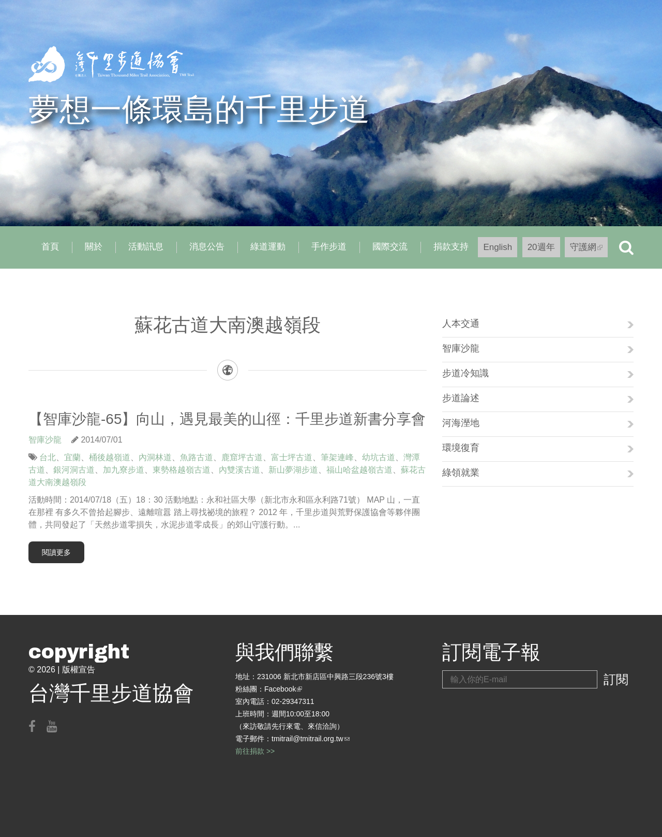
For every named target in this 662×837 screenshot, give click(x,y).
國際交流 (390, 247)
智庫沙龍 (45, 439)
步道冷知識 (465, 373)
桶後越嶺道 (109, 457)
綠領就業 (460, 472)
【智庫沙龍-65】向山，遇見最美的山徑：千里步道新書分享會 (227, 419)
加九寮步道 (123, 469)
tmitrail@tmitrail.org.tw (311, 739)
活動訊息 (145, 247)
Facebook (283, 689)
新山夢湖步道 (293, 469)
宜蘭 (72, 457)
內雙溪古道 (239, 469)
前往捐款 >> (255, 751)
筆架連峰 (337, 457)
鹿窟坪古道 (242, 457)
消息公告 (206, 247)
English (497, 247)
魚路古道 (196, 457)
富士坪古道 (291, 457)
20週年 (541, 247)
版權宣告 (78, 669)
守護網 (589, 249)
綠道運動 (267, 247)
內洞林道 (155, 457)
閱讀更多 (56, 552)
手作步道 (329, 247)
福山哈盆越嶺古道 (359, 469)
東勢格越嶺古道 (181, 469)
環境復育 (460, 448)
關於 (93, 247)
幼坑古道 (378, 457)
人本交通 (460, 323)
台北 (47, 457)
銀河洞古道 (74, 469)
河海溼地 (460, 423)
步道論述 (460, 398)
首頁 (50, 247)
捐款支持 (451, 247)
